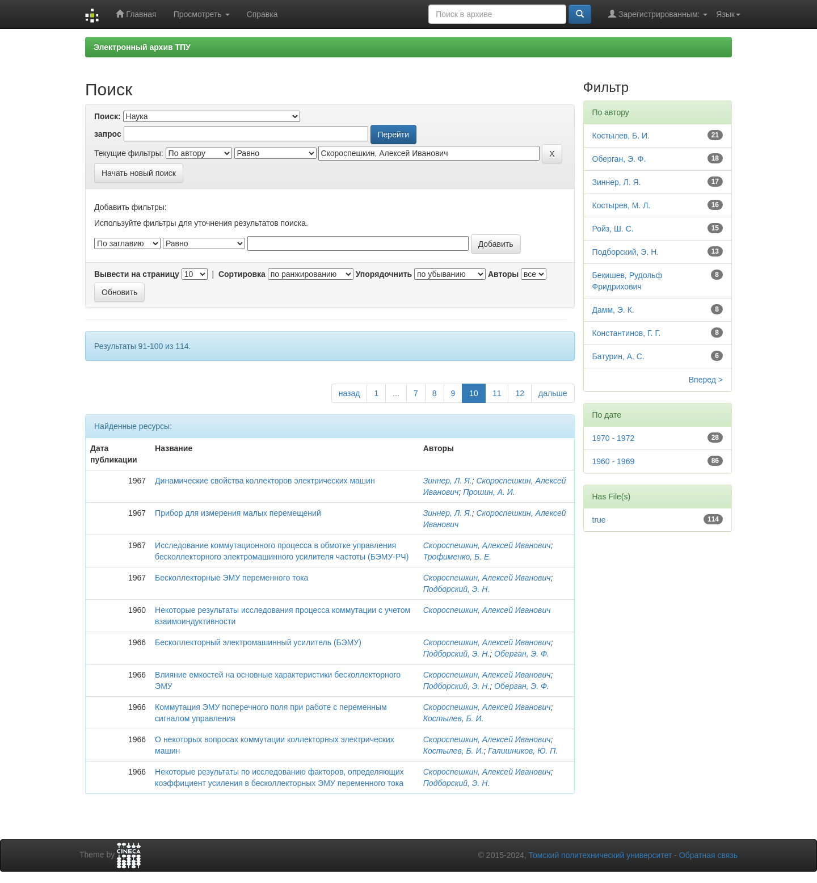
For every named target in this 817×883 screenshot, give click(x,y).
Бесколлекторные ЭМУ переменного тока (231, 577)
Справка (262, 14)
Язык (728, 14)
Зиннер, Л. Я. (447, 480)
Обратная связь (708, 855)
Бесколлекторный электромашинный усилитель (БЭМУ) (258, 642)
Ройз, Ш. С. (613, 228)
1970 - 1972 (613, 438)
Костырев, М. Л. (621, 205)
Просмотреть (202, 14)
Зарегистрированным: (657, 14)
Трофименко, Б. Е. (457, 556)
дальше (552, 393)
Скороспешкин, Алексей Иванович (487, 545)
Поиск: (107, 116)
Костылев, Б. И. (453, 718)
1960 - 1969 (613, 461)
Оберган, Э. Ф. (521, 653)
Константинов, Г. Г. (626, 333)
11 (497, 393)
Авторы (503, 274)
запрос (107, 133)
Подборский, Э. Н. (456, 589)
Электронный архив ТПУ (142, 47)
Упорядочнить (384, 274)
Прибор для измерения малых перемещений (238, 513)
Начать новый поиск (139, 173)
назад (349, 393)
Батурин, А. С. (618, 356)
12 (519, 393)
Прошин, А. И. (489, 492)
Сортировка (242, 274)
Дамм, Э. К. (613, 309)
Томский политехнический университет (600, 855)
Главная (136, 14)
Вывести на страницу (136, 274)
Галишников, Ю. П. (523, 750)
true (599, 519)
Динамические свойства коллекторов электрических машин (265, 480)
